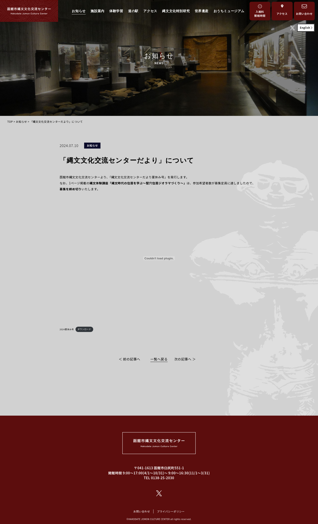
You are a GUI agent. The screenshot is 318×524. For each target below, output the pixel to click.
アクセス (150, 11)
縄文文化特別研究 (176, 11)
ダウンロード (84, 329)
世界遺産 (201, 11)
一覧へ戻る (159, 359)
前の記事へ (131, 359)
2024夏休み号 (67, 329)
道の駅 (133, 11)
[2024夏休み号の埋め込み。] (159, 258)
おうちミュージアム (229, 11)
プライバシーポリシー (171, 511)
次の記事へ (182, 359)
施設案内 (97, 11)
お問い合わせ (141, 511)
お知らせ (78, 11)
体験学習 (116, 11)
